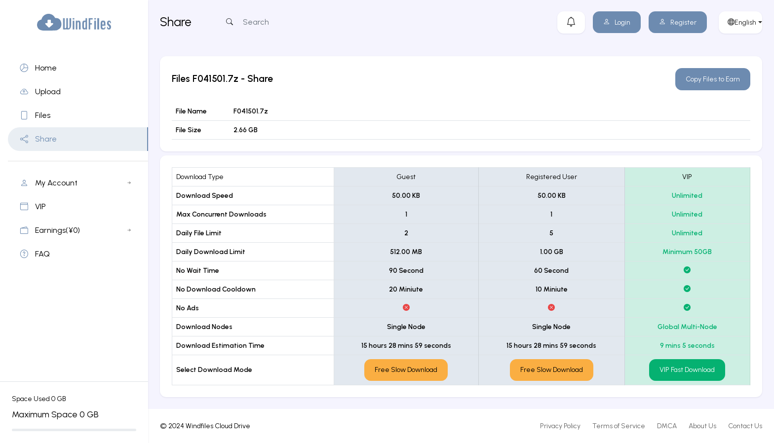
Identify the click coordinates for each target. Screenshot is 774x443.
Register (678, 22)
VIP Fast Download (687, 370)
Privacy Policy (560, 426)
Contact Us (745, 426)
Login (616, 22)
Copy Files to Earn (713, 79)
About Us (702, 426)
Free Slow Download (406, 370)
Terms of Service (618, 426)
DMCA (667, 426)
